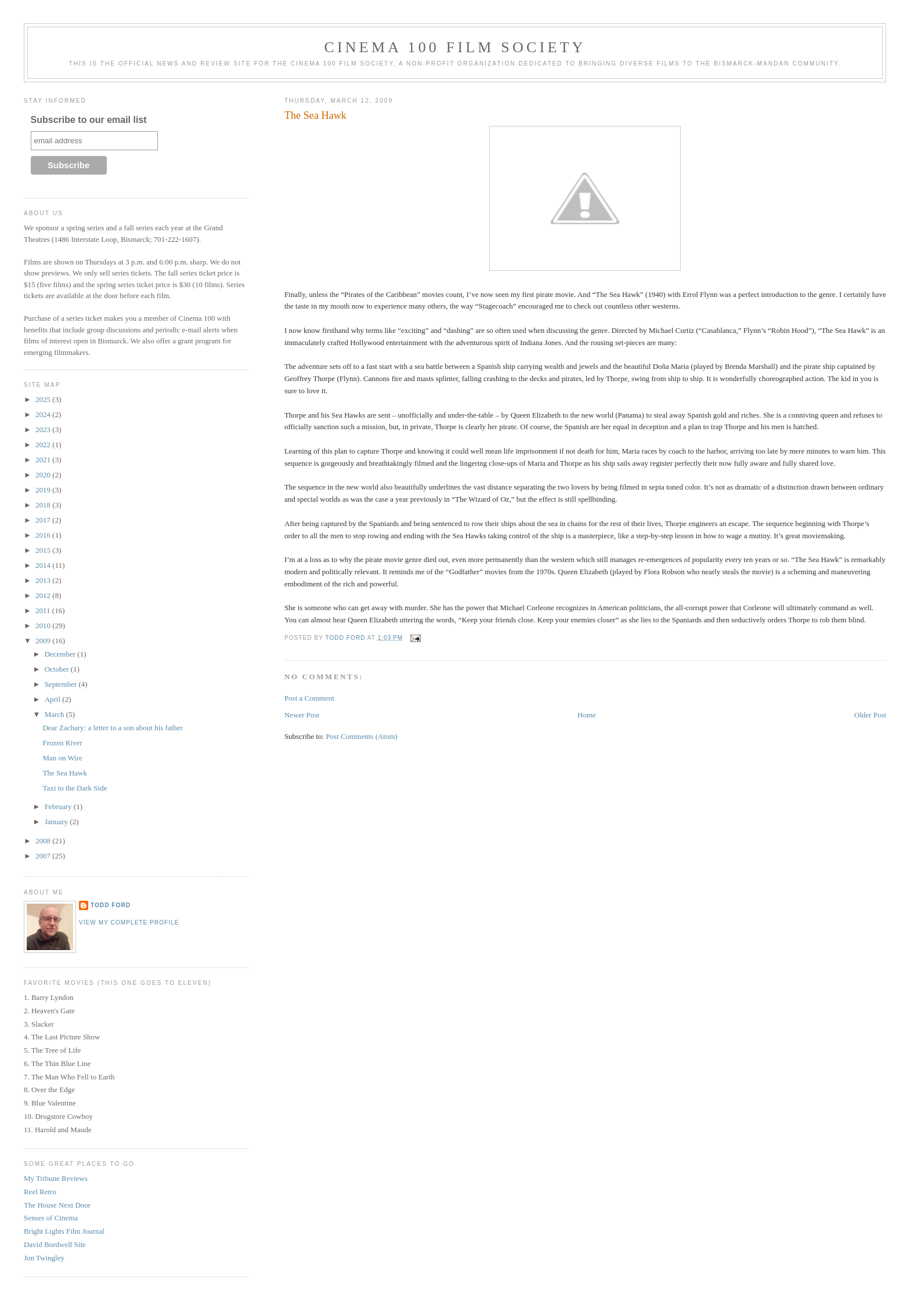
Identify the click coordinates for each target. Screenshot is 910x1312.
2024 (43, 414)
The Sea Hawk (64, 773)
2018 (43, 505)
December (61, 654)
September (62, 684)
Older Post (870, 715)
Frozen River (62, 742)
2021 (43, 459)
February (59, 806)
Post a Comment (309, 698)
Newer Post (301, 715)
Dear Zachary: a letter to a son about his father (112, 727)
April (54, 699)
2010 (43, 625)
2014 (43, 565)
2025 (43, 399)
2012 (43, 595)
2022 (43, 444)
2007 (43, 855)
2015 (43, 550)
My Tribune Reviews (56, 1178)
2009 (43, 640)
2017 (43, 520)
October (58, 669)
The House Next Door (57, 1205)
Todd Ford (111, 905)
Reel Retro (40, 1191)
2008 (43, 840)
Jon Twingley (44, 1257)
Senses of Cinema (51, 1217)
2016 (43, 535)
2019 (43, 489)
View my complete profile (129, 922)
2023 (43, 429)
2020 (43, 474)
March (55, 714)
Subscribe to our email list (89, 120)
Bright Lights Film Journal (64, 1231)
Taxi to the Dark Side (74, 788)
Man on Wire (62, 757)
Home (586, 715)
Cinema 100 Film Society (455, 47)
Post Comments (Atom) (362, 736)
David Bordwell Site (55, 1244)
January (57, 821)
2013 (43, 580)
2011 (43, 610)
